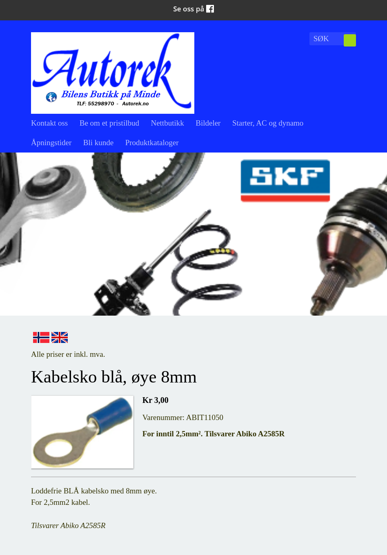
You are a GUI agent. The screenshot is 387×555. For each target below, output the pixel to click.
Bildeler (208, 123)
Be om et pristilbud (109, 123)
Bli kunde (98, 142)
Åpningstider (51, 142)
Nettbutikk (167, 123)
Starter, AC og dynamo (267, 123)
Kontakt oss (49, 123)
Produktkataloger (152, 142)
